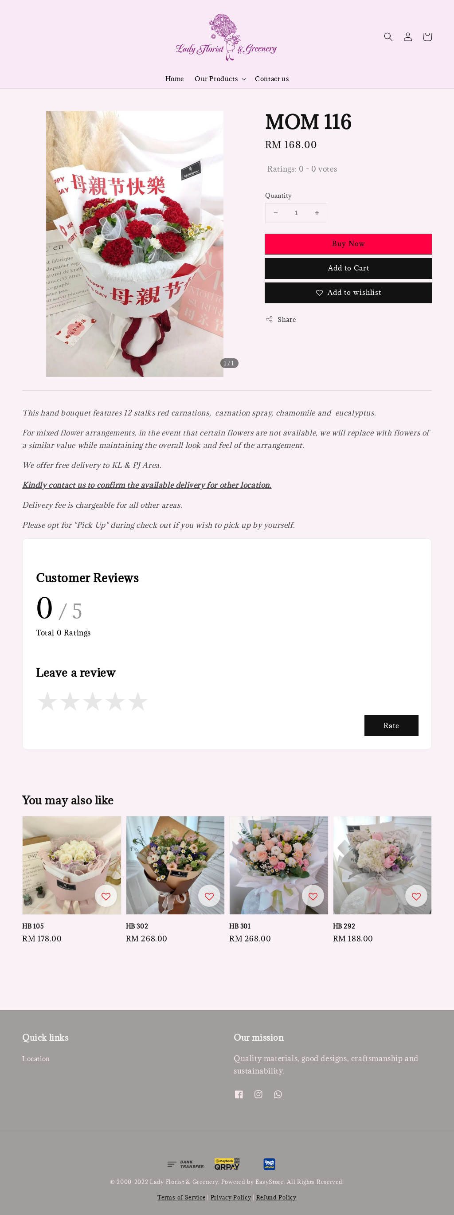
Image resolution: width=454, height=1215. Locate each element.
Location (36, 1059)
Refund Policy (276, 1197)
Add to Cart (348, 267)
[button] (388, 37)
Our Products (216, 79)
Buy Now (348, 243)
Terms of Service (181, 1197)
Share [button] (280, 319)
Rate (391, 725)
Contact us (272, 78)
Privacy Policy (231, 1197)
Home (174, 78)
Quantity (278, 196)
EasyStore (269, 1181)
